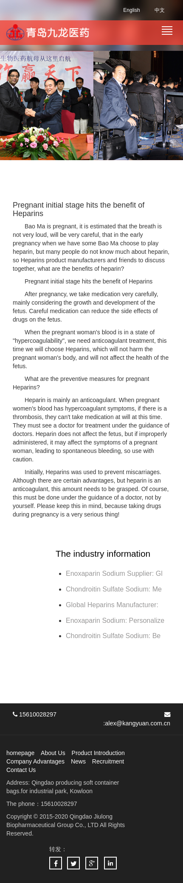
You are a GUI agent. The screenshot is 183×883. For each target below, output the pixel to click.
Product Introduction (98, 753)
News (78, 761)
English (131, 10)
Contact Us (21, 769)
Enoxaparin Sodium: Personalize (115, 620)
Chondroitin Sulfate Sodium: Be (113, 635)
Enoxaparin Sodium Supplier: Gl (114, 573)
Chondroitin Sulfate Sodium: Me (114, 589)
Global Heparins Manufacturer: (113, 604)
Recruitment (108, 761)
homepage (20, 753)
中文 (160, 10)
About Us (53, 753)
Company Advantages (35, 761)
